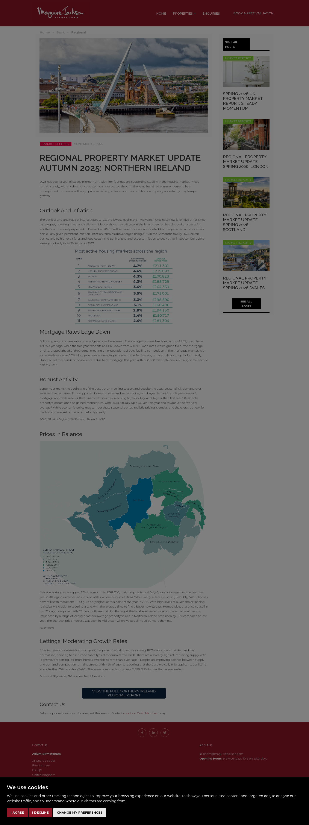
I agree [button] (17, 812)
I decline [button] (40, 812)
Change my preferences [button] (79, 812)
